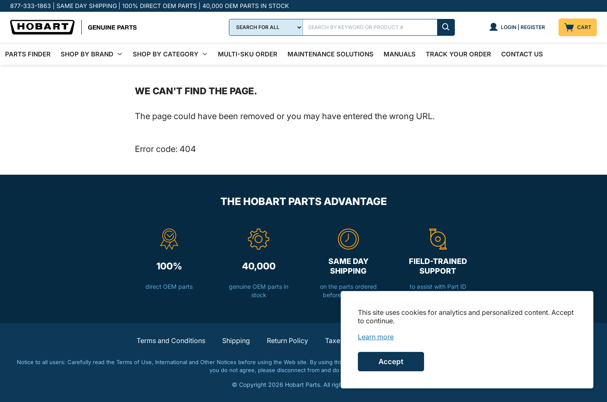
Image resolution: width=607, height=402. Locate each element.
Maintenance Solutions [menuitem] (330, 54)
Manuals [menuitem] (400, 54)
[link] (376, 336)
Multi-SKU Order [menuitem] (247, 54)
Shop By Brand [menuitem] (87, 54)
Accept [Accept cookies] (391, 361)
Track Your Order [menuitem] (458, 54)
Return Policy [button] (287, 340)
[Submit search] (446, 27)
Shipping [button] (236, 340)
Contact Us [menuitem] (522, 54)
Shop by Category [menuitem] (166, 54)
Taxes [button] (334, 340)
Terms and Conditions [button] (171, 340)
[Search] (379, 27)
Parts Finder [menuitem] (28, 54)
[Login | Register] (517, 27)
